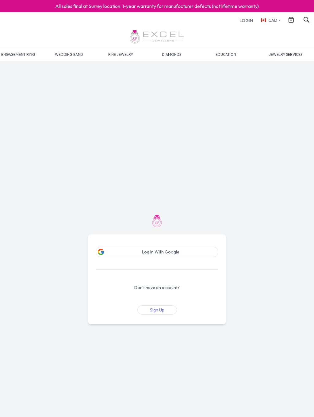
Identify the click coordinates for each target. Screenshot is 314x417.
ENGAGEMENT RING (18, 54)
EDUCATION (226, 54)
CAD (268, 20)
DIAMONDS (171, 54)
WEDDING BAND (69, 54)
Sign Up (157, 310)
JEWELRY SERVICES (285, 54)
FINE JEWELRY (120, 54)
